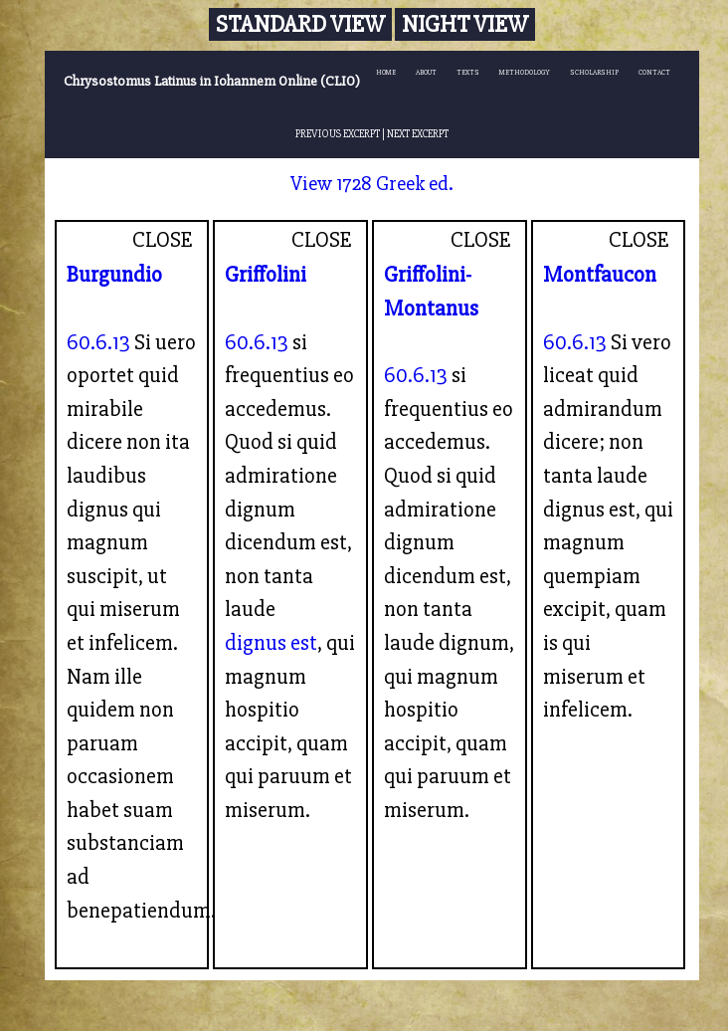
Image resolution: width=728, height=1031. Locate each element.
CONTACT (654, 72)
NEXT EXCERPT (418, 133)
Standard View (300, 24)
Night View (465, 24)
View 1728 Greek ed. (372, 183)
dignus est (271, 643)
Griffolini (265, 275)
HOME (386, 72)
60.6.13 (98, 342)
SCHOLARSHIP (594, 72)
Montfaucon (599, 275)
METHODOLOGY (524, 72)
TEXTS (467, 72)
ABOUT (426, 72)
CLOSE (162, 240)
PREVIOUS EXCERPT (337, 133)
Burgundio (114, 275)
